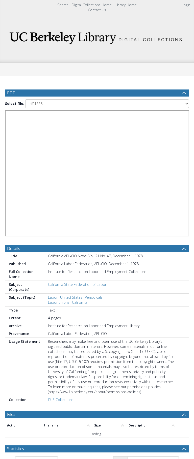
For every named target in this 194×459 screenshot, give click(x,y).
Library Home (126, 5)
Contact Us (97, 10)
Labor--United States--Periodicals (75, 297)
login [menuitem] (186, 5)
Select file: (14, 103)
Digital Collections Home (92, 5)
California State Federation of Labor (77, 284)
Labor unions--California (67, 302)
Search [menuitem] (62, 5)
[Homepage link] (96, 37)
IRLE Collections (61, 399)
